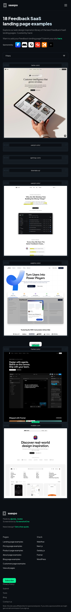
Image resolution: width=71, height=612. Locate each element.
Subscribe (9, 580)
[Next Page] (35, 344)
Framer (40, 555)
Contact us (7, 602)
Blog (5, 597)
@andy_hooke (16, 519)
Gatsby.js (41, 550)
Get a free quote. (22, 527)
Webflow (40, 542)
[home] (11, 5)
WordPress (41, 559)
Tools (5, 593)
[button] (65, 5)
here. (60, 38)
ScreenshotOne (22, 521)
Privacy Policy (8, 584)
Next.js (40, 546)
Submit (6, 588)
